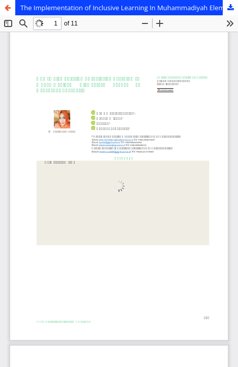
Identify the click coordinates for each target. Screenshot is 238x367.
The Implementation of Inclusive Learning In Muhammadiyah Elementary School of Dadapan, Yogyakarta (129, 7)
